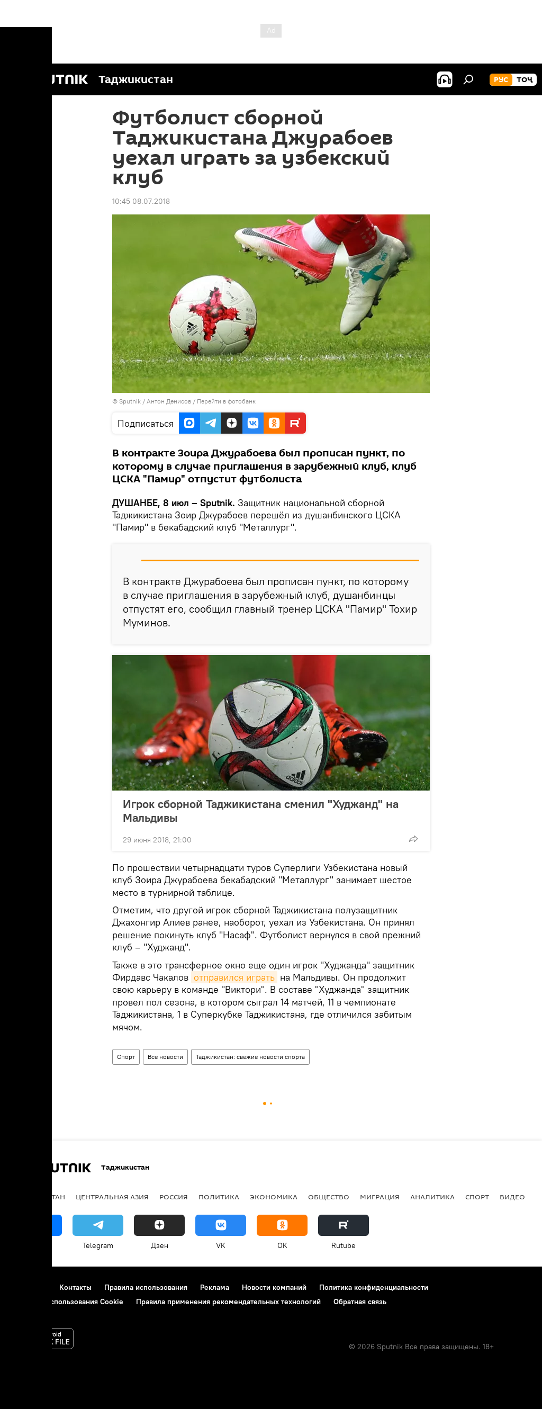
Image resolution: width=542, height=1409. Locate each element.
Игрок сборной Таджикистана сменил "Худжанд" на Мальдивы (261, 810)
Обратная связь (359, 1301)
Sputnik (130, 401)
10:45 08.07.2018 (141, 201)
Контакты (75, 1287)
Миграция (380, 1196)
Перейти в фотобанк (226, 401)
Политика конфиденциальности (373, 1287)
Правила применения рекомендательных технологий (228, 1301)
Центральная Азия (112, 1196)
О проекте (29, 1287)
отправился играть (234, 977)
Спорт (126, 1057)
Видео (512, 1196)
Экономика (273, 1196)
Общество (328, 1196)
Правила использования (145, 1287)
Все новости (165, 1057)
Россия (173, 1196)
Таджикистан (38, 1196)
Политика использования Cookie (67, 1301)
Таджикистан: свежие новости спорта (250, 1057)
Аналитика (432, 1196)
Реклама (214, 1287)
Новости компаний (274, 1287)
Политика (218, 1196)
